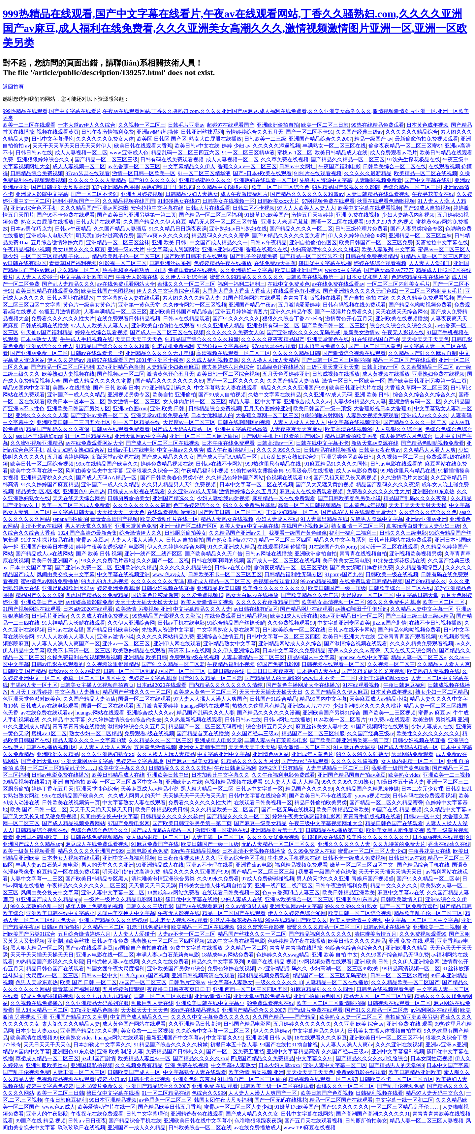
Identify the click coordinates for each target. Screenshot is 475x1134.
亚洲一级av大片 (126, 249)
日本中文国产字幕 (31, 567)
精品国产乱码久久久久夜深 (57, 429)
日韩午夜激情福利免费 (107, 132)
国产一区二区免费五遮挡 (409, 906)
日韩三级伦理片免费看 (361, 228)
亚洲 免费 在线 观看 (412, 941)
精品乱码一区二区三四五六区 (185, 152)
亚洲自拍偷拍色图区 (313, 242)
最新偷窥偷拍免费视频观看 (426, 139)
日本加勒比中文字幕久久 (220, 775)
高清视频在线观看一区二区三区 (233, 353)
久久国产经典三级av (359, 132)
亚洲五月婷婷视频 (142, 194)
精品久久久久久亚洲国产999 (294, 388)
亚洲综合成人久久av (307, 401)
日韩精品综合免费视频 (36, 173)
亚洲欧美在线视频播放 (401, 318)
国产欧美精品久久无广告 (214, 553)
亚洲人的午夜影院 (47, 1114)
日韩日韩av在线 (34, 152)
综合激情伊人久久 (140, 533)
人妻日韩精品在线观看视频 (378, 194)
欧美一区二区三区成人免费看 (76, 505)
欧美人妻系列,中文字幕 (389, 249)
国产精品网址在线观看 (306, 609)
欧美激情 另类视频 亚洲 (143, 609)
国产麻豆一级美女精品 (192, 761)
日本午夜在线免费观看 (228, 443)
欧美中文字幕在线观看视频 (369, 208)
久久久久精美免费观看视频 (422, 298)
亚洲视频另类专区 (129, 394)
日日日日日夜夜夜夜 (270, 671)
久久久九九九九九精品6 (103, 996)
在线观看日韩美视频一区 (263, 802)
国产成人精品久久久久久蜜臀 (98, 381)
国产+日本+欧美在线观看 (262, 173)
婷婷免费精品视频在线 (167, 464)
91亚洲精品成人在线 (160, 865)
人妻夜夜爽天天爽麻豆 (296, 429)
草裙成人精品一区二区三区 (219, 581)
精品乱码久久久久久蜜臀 (220, 235)
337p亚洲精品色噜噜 (115, 187)
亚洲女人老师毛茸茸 (284, 222)
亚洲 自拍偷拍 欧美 (74, 782)
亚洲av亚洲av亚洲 (222, 249)
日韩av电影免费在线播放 (60, 775)
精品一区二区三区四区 (285, 540)
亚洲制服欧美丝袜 (68, 941)
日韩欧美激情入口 (402, 899)
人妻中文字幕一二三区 (36, 878)
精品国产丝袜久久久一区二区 (137, 692)
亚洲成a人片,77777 (309, 706)
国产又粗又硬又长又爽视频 (345, 477)
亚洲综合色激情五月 (220, 636)
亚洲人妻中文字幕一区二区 (112, 892)
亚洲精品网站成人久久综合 (290, 643)
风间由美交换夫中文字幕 (94, 470)
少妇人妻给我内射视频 (408, 215)
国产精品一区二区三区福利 (210, 215)
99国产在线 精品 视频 (396, 809)
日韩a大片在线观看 (208, 208)
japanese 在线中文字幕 (362, 657)
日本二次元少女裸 (422, 789)
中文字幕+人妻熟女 (77, 692)
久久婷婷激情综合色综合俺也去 (125, 719)
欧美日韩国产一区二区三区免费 (376, 242)
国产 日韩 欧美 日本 (116, 388)
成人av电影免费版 (357, 470)
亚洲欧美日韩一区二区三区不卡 (386, 1037)
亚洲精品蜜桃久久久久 (205, 180)
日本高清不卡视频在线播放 (253, 851)
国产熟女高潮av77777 (389, 270)
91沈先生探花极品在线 (413, 159)
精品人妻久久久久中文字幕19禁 (89, 740)
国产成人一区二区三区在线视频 (167, 332)
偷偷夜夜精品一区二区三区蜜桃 (405, 145)
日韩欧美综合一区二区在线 (394, 166)
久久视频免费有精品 (139, 1065)
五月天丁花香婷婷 (31, 692)
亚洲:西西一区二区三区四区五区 (250, 989)
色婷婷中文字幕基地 (152, 678)
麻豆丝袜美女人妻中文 (322, 726)
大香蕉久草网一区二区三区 (416, 388)
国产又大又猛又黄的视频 (325, 484)
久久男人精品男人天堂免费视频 (179, 484)
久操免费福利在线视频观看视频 (84, 657)
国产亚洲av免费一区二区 (39, 353)
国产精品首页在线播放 (202, 733)
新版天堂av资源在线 (374, 443)
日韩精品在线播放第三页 (334, 830)
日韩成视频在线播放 (44, 325)
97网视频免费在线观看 (328, 201)
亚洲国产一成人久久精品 (76, 394)
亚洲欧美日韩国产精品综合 (181, 311)
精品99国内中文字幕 (26, 388)
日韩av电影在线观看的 (396, 464)
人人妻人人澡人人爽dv (105, 747)
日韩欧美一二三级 (265, 139)
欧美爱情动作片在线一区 (169, 519)
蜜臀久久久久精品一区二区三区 (324, 927)
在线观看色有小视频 (297, 291)
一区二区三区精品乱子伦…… (55, 256)
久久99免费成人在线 (311, 851)
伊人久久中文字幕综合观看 (168, 291)
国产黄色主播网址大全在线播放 (303, 685)
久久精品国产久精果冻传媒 (367, 789)
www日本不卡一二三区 (329, 678)
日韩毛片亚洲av (186, 125)
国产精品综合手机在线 (423, 865)
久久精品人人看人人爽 (429, 450)
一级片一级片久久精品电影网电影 (123, 899)
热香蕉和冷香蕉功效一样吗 (134, 270)
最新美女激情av (361, 332)
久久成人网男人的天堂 (134, 795)
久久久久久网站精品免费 (165, 636)
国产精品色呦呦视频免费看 (420, 305)
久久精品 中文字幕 (63, 719)
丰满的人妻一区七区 (34, 685)
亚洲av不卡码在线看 (209, 865)
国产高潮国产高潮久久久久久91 (373, 1114)
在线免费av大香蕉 (275, 263)
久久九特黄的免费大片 (399, 844)
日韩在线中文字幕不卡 (322, 443)
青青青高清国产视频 (114, 519)
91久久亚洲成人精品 (220, 325)
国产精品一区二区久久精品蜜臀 (386, 802)
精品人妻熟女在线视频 (227, 519)
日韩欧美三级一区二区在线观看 (277, 1086)
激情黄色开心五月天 (349, 318)
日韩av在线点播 (232, 567)
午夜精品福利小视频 (26, 249)
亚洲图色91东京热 (84, 491)
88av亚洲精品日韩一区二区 (351, 616)
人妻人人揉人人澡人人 (299, 422)
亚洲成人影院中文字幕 (42, 194)
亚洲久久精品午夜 (291, 311)
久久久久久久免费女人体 (105, 139)
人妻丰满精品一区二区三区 (115, 311)
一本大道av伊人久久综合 (86, 125)
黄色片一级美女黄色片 (89, 305)
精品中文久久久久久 (394, 885)
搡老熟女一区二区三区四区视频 (168, 941)
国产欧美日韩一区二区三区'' (334, 325)
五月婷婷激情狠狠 (123, 989)
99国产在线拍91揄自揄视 (289, 1044)
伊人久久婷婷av (65, 360)
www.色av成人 (169, 574)
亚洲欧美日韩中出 (168, 775)
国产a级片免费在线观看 (315, 1010)
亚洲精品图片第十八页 (276, 830)
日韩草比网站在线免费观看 (400, 540)
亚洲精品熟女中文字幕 (229, 643)
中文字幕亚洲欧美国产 (86, 277)
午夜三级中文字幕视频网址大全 (326, 823)
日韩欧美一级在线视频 (391, 574)
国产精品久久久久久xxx (200, 1058)
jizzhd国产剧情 (390, 623)
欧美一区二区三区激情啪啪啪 (331, 1003)
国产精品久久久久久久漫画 (268, 713)
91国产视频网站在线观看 (252, 298)
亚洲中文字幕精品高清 (241, 429)
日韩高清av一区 (380, 367)
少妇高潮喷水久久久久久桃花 (325, 249)
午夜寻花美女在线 (433, 194)
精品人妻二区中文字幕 (255, 401)
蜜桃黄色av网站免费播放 (50, 581)
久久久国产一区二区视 (162, 560)
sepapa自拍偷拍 (70, 519)
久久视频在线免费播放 (36, 1003)
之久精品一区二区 (78, 270)
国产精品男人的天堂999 (272, 678)
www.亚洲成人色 (129, 152)
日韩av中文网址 (297, 166)
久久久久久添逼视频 (276, 145)
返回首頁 (13, 87)
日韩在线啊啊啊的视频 (244, 422)
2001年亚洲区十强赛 (160, 360)
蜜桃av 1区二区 (294, 152)
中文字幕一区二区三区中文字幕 (422, 920)
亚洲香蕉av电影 (254, 865)
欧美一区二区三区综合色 (280, 187)
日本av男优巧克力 (31, 228)
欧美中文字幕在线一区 (36, 470)
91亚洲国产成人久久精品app (48, 899)
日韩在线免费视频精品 (371, 256)
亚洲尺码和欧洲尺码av (68, 588)
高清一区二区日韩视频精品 (309, 505)
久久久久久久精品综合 (411, 132)
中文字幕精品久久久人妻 (202, 609)
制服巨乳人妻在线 (152, 1003)
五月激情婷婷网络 (68, 457)
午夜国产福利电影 (339, 166)
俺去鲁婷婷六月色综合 (228, 367)
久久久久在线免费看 (165, 961)
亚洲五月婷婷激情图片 (241, 311)
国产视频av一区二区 (120, 374)
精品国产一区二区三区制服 (313, 733)
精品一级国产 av (373, 139)
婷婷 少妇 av (236, 145)
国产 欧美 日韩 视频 (99, 553)
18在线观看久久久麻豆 (320, 1037)
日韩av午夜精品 (73, 228)
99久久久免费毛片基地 (249, 505)
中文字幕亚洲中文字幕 (223, 754)
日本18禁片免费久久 (322, 346)
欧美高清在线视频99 (348, 429)
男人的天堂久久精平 (88, 526)
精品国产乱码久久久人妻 (205, 713)
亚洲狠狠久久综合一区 (152, 470)
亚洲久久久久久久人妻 (42, 415)
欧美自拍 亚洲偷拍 (174, 394)
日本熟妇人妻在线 (318, 671)
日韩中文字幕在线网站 (307, 1114)
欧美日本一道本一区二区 (76, 401)
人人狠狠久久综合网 (399, 429)
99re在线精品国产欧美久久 (107, 464)
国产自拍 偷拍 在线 (365, 298)
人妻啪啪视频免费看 (378, 180)
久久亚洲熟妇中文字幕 (246, 270)
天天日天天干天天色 (139, 339)
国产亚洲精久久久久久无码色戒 (360, 291)
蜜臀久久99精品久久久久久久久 (247, 277)
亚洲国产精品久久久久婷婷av (113, 920)
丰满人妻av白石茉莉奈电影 (275, 740)
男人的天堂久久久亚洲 (107, 865)
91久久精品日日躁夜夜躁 (178, 228)
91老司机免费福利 (173, 346)
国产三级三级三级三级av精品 (420, 616)
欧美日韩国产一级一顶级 (322, 408)
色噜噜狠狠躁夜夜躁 (258, 1120)
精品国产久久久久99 (39, 595)
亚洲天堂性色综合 (97, 789)
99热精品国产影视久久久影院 (346, 187)
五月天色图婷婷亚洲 (286, 374)
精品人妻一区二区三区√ (419, 657)
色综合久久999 (209, 1093)
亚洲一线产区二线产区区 (188, 526)
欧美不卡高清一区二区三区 (79, 650)
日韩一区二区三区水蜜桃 (399, 975)
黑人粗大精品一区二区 (207, 789)
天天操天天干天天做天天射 (194, 795)
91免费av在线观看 (389, 719)
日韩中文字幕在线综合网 (258, 795)
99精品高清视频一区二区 (411, 968)
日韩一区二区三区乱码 (129, 671)
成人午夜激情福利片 (244, 194)
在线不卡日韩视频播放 (435, 623)
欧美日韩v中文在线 (196, 145)
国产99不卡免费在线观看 (66, 215)
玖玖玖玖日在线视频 (81, 1127)
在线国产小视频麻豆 (305, 526)
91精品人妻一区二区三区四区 (434, 256)
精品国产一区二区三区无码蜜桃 (205, 726)
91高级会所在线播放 (280, 367)
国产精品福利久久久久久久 (320, 934)
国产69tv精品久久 (425, 581)
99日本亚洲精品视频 (113, 1100)
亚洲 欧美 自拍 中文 (335, 955)
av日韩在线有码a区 (25, 263)
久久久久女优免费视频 (273, 837)
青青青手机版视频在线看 (312, 298)
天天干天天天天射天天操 (418, 505)
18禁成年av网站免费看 (173, 892)
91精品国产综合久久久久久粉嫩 (202, 339)
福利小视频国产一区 (76, 201)
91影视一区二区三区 (123, 263)
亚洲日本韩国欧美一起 (42, 837)
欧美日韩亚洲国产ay (298, 270)
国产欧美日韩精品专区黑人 (97, 878)
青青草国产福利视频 (73, 263)
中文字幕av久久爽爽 (180, 450)
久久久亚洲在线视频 (399, 1044)
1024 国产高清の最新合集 (87, 533)
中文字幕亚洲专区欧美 (343, 623)
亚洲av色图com (130, 408)
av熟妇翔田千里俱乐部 (168, 187)
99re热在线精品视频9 (195, 851)
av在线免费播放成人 (257, 1127)
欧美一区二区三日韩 (325, 125)
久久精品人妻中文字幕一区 (422, 609)
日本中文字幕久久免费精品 (294, 650)
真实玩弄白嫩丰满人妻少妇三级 (423, 526)
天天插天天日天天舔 (152, 885)
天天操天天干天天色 (425, 339)
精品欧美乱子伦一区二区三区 (127, 256)
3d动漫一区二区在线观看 (389, 547)
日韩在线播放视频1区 (51, 747)
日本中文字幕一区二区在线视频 (256, 484)
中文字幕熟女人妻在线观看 (128, 298)
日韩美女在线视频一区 (228, 201)
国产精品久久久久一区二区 (301, 228)
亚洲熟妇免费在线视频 (438, 374)
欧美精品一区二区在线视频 (425, 173)
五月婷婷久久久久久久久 (302, 1024)
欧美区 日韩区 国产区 (162, 139)
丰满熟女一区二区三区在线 (334, 145)
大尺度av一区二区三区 (189, 422)
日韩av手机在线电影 (131, 450)
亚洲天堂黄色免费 (136, 526)
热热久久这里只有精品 (258, 706)
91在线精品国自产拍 (375, 339)
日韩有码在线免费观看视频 (172, 159)
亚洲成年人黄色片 (312, 754)
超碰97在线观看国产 (230, 125)
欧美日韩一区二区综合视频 (228, 374)
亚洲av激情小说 (115, 636)
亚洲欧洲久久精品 (136, 567)
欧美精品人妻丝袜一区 (144, 1058)
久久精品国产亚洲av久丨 (238, 533)
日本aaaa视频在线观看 (438, 837)
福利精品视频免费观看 (301, 865)
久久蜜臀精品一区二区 (427, 367)
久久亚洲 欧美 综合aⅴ (358, 1024)
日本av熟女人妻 (39, 339)
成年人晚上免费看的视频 (94, 906)
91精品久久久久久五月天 (250, 761)
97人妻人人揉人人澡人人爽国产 (210, 699)
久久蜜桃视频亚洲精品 (36, 443)
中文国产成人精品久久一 (219, 242)
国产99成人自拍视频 (427, 208)
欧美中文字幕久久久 (122, 768)
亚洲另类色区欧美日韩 (347, 457)
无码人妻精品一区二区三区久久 (278, 844)
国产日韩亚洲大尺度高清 (60, 187)
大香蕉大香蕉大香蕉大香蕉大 (236, 291)
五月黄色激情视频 (155, 747)
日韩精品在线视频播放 (330, 450)
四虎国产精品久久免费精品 (97, 595)
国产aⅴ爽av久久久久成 (163, 235)
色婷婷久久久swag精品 (282, 955)
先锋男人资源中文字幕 (326, 180)
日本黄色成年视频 (427, 125)
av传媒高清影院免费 (88, 602)
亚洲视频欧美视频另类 (415, 553)
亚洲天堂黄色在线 (328, 339)
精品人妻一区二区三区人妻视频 (426, 1120)
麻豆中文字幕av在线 (401, 892)
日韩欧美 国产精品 (24, 671)
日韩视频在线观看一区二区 (333, 664)
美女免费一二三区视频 (147, 1031)
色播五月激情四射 (60, 311)
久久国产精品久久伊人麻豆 (154, 222)
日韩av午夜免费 (110, 941)
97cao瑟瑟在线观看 (87, 173)
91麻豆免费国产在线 (155, 844)
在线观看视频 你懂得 (171, 512)
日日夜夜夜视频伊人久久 (187, 858)
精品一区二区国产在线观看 (404, 360)
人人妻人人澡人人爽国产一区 (65, 643)
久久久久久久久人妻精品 (97, 180)
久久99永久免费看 (218, 878)
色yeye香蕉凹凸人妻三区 (291, 892)
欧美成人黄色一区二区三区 (205, 692)
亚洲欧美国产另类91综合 (331, 713)
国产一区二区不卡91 (309, 132)
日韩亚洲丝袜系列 (202, 132)
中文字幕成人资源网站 (173, 249)
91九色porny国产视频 (144, 975)
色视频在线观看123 (288, 477)
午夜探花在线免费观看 (97, 1114)
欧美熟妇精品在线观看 (139, 650)
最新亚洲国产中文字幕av (175, 1037)
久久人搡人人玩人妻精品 (270, 360)
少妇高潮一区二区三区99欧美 (345, 968)
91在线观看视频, (361, 685)
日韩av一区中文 (421, 816)
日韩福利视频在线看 (379, 1093)
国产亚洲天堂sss (40, 761)
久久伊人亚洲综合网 (183, 277)
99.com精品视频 (318, 581)
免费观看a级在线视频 (193, 270)
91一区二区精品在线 (136, 422)
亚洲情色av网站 (270, 754)
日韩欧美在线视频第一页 (315, 277)
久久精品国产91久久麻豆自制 (422, 353)
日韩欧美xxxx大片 (278, 201)
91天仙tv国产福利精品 (46, 332)
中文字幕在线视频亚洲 (354, 422)
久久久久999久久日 (278, 450)
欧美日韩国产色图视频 (107, 291)
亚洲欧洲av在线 (184, 782)
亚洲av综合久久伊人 (49, 346)
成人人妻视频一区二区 (81, 152)
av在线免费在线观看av (338, 284)
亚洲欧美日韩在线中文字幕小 (60, 913)
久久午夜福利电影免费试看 (283, 775)
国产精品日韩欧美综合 (112, 630)
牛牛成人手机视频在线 (86, 339)
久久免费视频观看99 (291, 623)
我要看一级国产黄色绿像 (298, 533)
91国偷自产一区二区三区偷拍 (251, 1079)
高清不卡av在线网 (41, 526)
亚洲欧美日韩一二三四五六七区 (74, 422)
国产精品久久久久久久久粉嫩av (307, 194)
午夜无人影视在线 (136, 277)
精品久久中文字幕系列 (340, 540)
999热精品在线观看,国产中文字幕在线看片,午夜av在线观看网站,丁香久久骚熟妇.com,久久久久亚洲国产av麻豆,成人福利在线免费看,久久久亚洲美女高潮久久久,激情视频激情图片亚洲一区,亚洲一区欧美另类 (235, 28)
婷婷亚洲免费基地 (118, 588)
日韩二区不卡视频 (254, 208)
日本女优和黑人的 (367, 277)
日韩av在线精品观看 (186, 318)
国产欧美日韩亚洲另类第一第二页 (136, 215)
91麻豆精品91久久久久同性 (336, 464)
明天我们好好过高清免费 (105, 235)
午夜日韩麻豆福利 (404, 685)
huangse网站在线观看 (205, 706)
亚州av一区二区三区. (126, 643)
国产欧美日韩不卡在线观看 (196, 256)
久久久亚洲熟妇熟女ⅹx (107, 754)
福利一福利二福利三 (241, 284)
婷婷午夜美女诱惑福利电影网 (110, 547)
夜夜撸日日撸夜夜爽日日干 (178, 989)
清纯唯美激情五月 (375, 934)
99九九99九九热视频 (390, 222)
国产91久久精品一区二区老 (173, 664)
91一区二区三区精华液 (248, 152)
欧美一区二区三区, (444, 602)
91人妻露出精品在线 (324, 519)
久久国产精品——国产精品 (284, 1017)
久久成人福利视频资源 (212, 360)
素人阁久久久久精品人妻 (191, 298)
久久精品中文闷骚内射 (222, 187)
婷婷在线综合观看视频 (380, 263)
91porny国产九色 (344, 574)
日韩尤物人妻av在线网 (112, 961)
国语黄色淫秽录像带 (155, 595)
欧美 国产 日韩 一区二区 (38, 809)
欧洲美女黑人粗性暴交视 (395, 830)
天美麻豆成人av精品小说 (378, 699)
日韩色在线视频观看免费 (385, 989)
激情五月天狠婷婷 (312, 215)
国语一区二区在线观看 (337, 222)
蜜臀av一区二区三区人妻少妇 (372, 851)
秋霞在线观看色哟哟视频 (386, 201)
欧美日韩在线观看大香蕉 (143, 145)
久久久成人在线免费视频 (100, 616)
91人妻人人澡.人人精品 (292, 782)
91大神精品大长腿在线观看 (73, 623)
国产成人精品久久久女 (168, 457)
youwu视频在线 (373, 795)
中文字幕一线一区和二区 (404, 1100)
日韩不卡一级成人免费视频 (354, 858)
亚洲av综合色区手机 (33, 208)
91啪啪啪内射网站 (322, 415)
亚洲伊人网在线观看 (177, 643)
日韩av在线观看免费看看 (120, 429)
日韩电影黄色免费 (147, 851)
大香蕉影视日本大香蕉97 (383, 408)
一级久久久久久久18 (279, 982)
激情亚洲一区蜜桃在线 (221, 830)
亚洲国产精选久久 (173, 498)
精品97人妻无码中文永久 (435, 1093)
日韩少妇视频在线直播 (168, 588)
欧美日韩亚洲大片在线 (355, 388)
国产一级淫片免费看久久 (344, 311)
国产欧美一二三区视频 (389, 713)
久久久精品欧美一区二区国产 (224, 809)
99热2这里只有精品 (281, 768)
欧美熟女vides (404, 775)
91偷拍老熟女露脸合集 (257, 470)
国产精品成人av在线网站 (44, 553)
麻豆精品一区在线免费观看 (283, 498)
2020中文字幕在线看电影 (236, 941)
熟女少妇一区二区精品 (441, 692)
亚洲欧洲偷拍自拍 (278, 125)
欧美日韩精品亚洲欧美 (342, 809)
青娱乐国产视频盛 (373, 878)
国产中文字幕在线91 (428, 180)
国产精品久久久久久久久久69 (169, 381)
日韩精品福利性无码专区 (293, 574)
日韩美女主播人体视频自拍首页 (97, 685)
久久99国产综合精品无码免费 (395, 955)
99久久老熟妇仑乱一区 (36, 906)
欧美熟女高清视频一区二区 (333, 602)
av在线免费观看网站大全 (126, 284)
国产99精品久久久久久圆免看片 (289, 235)
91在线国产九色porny (333, 547)
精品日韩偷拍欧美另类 (351, 436)
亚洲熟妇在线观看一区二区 (265, 180)
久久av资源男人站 (246, 906)
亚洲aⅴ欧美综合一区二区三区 (299, 899)
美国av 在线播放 (71, 388)
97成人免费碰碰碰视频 (267, 878)
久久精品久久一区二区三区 (160, 740)
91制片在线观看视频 (317, 173)
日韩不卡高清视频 (149, 1079)
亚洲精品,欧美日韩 (218, 588)
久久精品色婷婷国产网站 (235, 477)
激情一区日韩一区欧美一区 (143, 173)
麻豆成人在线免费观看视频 (311, 491)
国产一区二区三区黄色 (374, 346)
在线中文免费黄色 (289, 284)
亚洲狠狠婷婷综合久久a (44, 159)
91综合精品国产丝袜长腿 (236, 623)
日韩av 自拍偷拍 (185, 540)
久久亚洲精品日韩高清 (194, 1024)
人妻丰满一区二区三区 (218, 837)
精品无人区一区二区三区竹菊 (224, 222)
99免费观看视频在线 (270, 1003)
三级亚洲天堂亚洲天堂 (332, 367)
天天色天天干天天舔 (252, 747)
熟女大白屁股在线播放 (215, 139)
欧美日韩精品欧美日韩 (161, 809)
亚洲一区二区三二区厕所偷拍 (204, 436)
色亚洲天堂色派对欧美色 (32, 699)
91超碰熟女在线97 (179, 201)
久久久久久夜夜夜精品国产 (272, 339)
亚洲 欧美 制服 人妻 (120, 1051)
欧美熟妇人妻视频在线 (68, 374)
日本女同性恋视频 (431, 1058)
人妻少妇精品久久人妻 (359, 401)
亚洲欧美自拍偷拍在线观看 (163, 325)
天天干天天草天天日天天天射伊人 (71, 145)
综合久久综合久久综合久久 (401, 325)
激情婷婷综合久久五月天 (254, 132)
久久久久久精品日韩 (296, 353)
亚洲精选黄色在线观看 (197, 1114)
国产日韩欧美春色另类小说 (172, 477)
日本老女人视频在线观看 (71, 858)
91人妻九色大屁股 (354, 747)
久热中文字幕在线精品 (274, 394)
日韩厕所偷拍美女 (129, 498)
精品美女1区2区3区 (38, 491)
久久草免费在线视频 (284, 159)
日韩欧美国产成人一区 (134, 1072)
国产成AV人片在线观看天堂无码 (358, 512)
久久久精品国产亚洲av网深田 (94, 208)
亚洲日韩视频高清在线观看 (203, 975)
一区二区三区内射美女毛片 (398, 284)
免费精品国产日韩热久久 (175, 1051)
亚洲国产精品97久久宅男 (79, 1017)
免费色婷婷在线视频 (231, 968)
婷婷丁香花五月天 (52, 789)
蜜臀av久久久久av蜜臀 (354, 650)
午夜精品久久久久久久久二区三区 (86, 885)
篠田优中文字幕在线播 (325, 263)
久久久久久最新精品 (368, 173)
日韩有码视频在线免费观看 (354, 305)
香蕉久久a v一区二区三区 (247, 166)
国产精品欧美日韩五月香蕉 (169, 1107)
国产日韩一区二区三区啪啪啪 (335, 360)
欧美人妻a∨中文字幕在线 (249, 526)
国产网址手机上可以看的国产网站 (281, 436)
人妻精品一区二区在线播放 (337, 982)
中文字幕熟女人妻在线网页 (228, 630)
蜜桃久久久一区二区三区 (186, 284)
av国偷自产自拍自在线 (141, 948)
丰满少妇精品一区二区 (292, 512)
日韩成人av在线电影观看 (50, 706)
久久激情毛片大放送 (404, 477)
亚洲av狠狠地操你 (157, 132)
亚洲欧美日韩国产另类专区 (78, 408)
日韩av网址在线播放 (70, 298)
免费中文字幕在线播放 (196, 948)
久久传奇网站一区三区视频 (194, 305)
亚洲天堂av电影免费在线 (160, 415)
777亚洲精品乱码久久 (167, 388)
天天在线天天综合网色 (401, 311)
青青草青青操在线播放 (78, 726)
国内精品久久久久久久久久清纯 (226, 685)
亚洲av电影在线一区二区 (105, 955)
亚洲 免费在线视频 (357, 215)
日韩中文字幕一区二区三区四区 (283, 636)
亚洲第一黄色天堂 (139, 305)
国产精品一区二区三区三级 (106, 159)
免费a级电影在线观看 (361, 1072)
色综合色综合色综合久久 (100, 830)
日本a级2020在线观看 (88, 609)
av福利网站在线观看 (434, 1010)
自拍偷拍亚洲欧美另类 (411, 1017)
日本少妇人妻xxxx (37, 1031)
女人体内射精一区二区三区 (194, 401)
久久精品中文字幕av (447, 809)
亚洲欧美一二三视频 (446, 775)
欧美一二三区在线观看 (29, 125)
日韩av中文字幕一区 (259, 789)
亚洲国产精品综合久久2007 (320, 139)
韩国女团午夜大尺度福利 (115, 968)
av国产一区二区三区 (182, 671)
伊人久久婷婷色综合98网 (357, 235)
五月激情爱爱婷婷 (299, 305)
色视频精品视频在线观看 (234, 782)
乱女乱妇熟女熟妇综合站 (76, 450)
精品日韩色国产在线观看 (394, 823)
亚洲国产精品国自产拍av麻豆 (351, 775)
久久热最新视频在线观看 (193, 719)
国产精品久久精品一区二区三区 (348, 159)
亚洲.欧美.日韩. (169, 242)
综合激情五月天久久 (269, 726)
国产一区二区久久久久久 (235, 381)
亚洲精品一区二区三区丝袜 (420, 235)
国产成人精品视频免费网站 (73, 823)
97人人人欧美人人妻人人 (306, 208)
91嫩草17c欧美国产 (266, 215)
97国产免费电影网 (278, 664)
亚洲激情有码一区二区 (273, 325)
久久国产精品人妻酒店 (120, 228)
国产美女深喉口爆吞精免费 (361, 567)
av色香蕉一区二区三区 (134, 166)
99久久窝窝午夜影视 (260, 927)
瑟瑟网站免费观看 (412, 754)
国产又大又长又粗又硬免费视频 (40, 816)
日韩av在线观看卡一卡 (97, 353)
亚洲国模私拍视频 (92, 1065)
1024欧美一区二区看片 (339, 719)
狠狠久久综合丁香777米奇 (292, 318)
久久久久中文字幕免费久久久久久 (210, 1017)
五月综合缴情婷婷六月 (57, 242)
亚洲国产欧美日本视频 (47, 547)
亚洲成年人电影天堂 (50, 235)
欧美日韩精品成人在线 (341, 152)
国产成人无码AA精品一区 (182, 429)
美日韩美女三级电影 (346, 560)
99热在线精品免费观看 (377, 125)
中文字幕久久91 (224, 1037)
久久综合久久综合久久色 (428, 512)
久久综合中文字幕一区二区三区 (213, 1031)
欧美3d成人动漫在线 (294, 616)
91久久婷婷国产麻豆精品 (50, 484)
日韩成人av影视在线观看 (136, 491)
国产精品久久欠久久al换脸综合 (372, 1058)
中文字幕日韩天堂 (73, 512)
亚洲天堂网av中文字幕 (140, 436)
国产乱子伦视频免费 (253, 256)
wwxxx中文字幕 (343, 270)
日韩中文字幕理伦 (52, 139)
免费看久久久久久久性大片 (63, 318)
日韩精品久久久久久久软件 (180, 768)
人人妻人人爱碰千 (430, 263)
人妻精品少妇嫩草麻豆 (172, 367)
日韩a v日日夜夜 (87, 1120)
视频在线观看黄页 (58, 132)
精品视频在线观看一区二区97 (322, 1079)
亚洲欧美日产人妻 (42, 602)
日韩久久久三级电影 (403, 533)
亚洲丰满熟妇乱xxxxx (383, 678)
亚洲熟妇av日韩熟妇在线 (238, 228)
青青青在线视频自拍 (363, 553)
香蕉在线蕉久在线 (267, 249)
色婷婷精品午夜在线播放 (223, 263)
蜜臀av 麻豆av (92, 540)
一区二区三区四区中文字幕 (131, 782)
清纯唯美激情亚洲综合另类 (163, 878)
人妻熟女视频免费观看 (372, 415)
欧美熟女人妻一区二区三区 (351, 1017)
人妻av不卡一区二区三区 (186, 934)
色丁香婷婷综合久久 (197, 505)
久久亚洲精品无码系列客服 (97, 1003)
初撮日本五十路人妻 (400, 782)
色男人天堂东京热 (37, 982)
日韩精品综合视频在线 (42, 830)
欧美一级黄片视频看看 (29, 851)
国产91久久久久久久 (152, 180)
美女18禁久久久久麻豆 (78, 249)
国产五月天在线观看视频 (313, 1120)
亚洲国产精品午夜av (252, 305)
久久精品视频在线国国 (128, 201)
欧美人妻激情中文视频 (207, 602)
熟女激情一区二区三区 (134, 401)
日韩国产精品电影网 (247, 1024)
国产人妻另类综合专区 (416, 228)
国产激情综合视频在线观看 (354, 353)
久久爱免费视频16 (202, 595)
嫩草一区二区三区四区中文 (94, 678)
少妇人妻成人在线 (277, 519)
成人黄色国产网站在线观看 (134, 1024)
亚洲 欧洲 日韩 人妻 (269, 1037)
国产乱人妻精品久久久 (68, 284)
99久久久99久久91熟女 (362, 754)
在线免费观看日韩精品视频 (128, 318)
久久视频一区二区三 (142, 125)
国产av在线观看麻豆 (199, 906)
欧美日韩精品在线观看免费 (47, 291)
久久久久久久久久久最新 (142, 505)
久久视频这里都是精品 (112, 664)
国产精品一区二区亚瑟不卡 (311, 256)
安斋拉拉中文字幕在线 (157, 208)
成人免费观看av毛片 (393, 152)
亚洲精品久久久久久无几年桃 (159, 353)
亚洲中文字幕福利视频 (128, 858)
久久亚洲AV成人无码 (327, 394)
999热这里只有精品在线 (273, 464)
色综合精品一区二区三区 (412, 187)
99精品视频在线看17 (26, 782)
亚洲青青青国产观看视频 (407, 636)
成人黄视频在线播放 (386, 374)
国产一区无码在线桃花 (287, 809)
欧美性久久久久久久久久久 (274, 588)
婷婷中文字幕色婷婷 (50, 1086)
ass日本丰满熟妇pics (39, 436)
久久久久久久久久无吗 (158, 581)
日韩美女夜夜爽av (380, 450)
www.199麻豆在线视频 (309, 1127)
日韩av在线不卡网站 (219, 464)
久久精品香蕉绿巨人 (419, 567)
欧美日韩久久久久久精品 (357, 941)
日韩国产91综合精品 (273, 699)
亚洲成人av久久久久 (424, 415)
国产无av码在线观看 (305, 761)
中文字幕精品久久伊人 (189, 166)
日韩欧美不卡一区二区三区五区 (225, 574)
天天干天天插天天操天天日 (146, 602)
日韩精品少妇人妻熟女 (191, 194)
